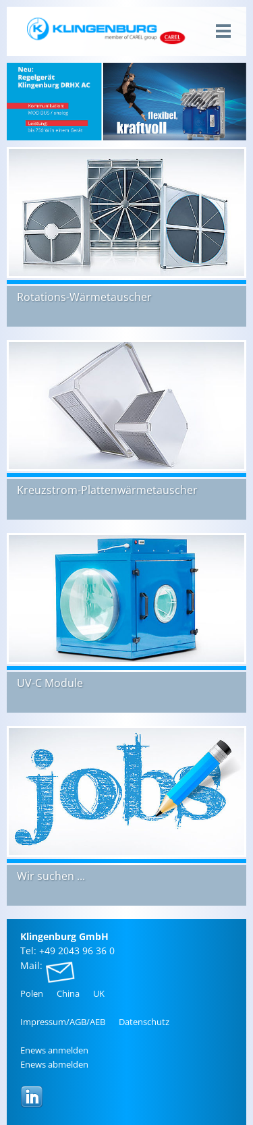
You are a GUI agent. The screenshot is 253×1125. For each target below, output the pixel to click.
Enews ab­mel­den (54, 1064)
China (68, 993)
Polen (31, 993)
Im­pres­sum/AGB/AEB (62, 1022)
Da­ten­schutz (144, 1022)
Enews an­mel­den (54, 1050)
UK (99, 993)
